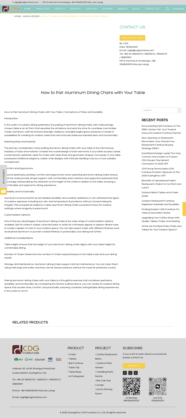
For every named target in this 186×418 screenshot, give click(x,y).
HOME (27, 9)
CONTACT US (152, 9)
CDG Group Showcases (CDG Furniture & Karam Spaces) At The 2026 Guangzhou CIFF (161, 172)
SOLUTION (91, 9)
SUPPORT (107, 9)
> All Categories (76, 376)
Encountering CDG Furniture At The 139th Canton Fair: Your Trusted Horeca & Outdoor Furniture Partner (161, 129)
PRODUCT (59, 9)
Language (178, 9)
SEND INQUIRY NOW (132, 38)
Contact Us (134, 366)
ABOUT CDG (42, 9)
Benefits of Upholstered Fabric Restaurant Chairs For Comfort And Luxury (161, 184)
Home (17, 16)
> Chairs (72, 354)
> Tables (72, 359)
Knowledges (31, 16)
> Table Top (73, 367)
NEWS (136, 9)
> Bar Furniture (75, 363)
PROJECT (75, 9)
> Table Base (74, 372)
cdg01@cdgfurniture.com (26, 2)
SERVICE (122, 9)
